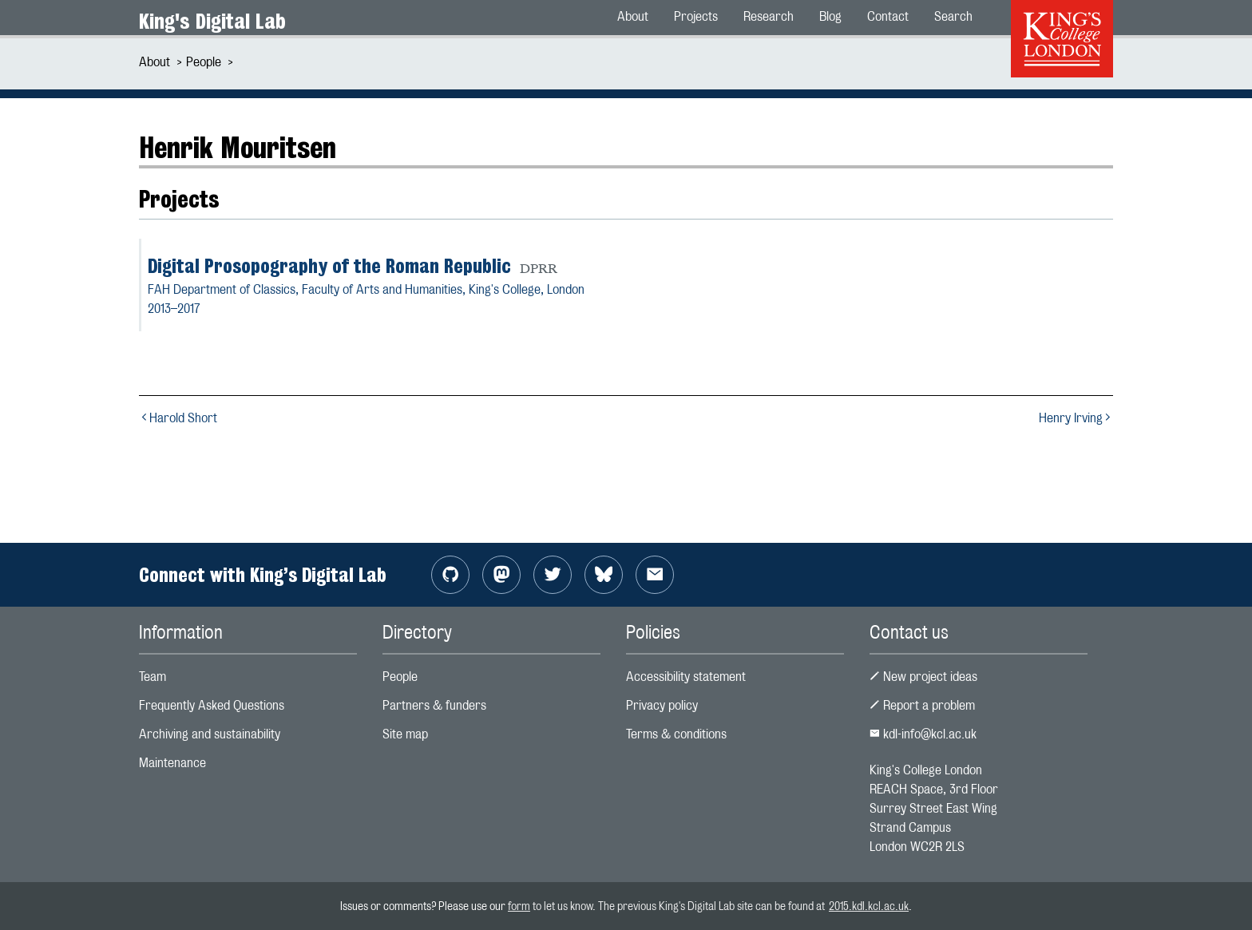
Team (152, 676)
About (154, 61)
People (203, 61)
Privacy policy (662, 705)
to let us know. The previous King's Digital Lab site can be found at (679, 905)
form (519, 905)
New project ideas (923, 676)
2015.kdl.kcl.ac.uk (869, 905)
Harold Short (178, 417)
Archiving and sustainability (209, 734)
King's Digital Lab (212, 21)
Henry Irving (1076, 417)
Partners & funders (434, 705)
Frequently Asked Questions (211, 705)
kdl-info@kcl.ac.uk (923, 734)
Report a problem (922, 705)
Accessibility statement (686, 676)
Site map (405, 734)
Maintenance (172, 762)
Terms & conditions (676, 734)
